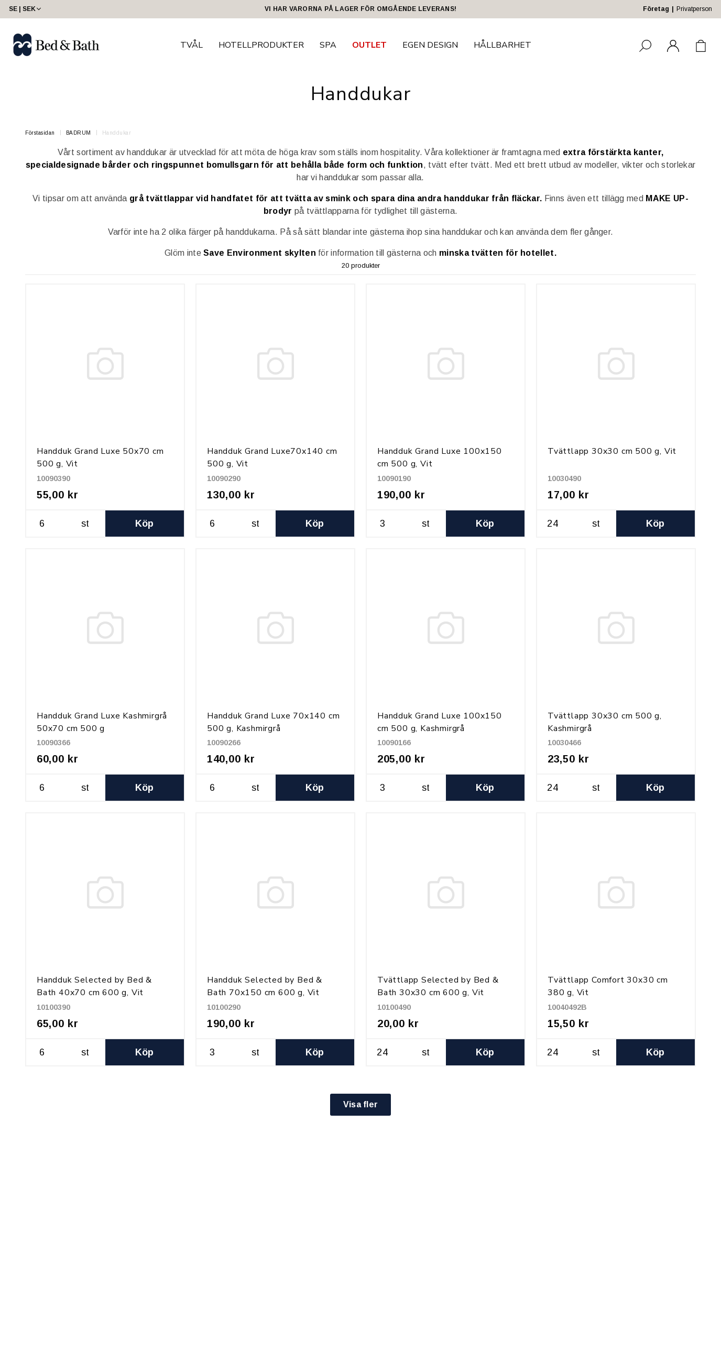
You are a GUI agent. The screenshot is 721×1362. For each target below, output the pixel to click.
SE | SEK (26, 9)
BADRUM (78, 133)
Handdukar (117, 133)
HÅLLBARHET (502, 45)
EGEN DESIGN (430, 45)
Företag (656, 9)
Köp (144, 523)
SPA (328, 45)
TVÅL (191, 45)
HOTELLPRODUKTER (261, 45)
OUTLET (369, 45)
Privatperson (694, 9)
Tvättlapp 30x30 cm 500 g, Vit (612, 451)
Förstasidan (40, 133)
